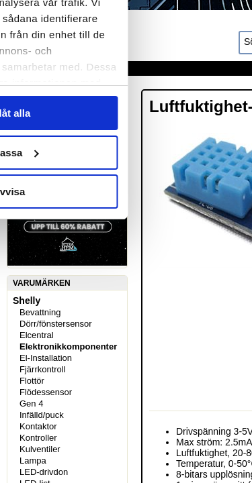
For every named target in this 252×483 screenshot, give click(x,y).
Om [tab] (205, 83)
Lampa (32, 460)
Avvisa (126, 389)
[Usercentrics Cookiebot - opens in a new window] (149, 39)
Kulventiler (39, 449)
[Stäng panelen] (230, 39)
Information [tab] (126, 83)
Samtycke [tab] (47, 83)
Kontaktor (38, 426)
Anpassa (126, 350)
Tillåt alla (126, 311)
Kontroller (38, 438)
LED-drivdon (43, 472)
